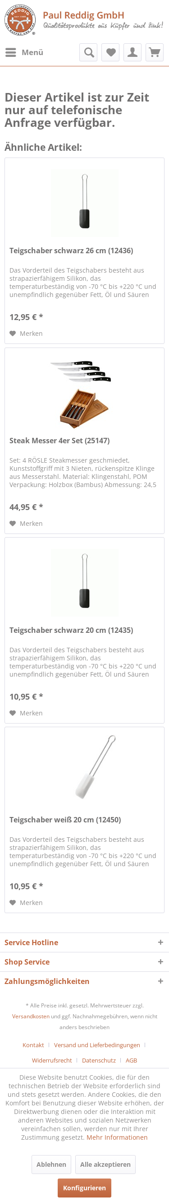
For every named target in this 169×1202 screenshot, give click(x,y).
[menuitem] (24, 52)
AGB (131, 1060)
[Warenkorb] (155, 52)
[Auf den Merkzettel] (26, 333)
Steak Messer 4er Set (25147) (59, 441)
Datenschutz (99, 1060)
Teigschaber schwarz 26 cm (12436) (71, 250)
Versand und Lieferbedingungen (97, 1045)
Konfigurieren (84, 1187)
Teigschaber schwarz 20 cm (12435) (71, 630)
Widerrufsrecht (52, 1060)
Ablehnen (51, 1164)
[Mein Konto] (132, 52)
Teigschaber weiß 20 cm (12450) (65, 820)
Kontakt (33, 1045)
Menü (24, 51)
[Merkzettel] (110, 52)
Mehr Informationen (117, 1137)
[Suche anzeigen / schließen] (88, 52)
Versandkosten (31, 1016)
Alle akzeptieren (105, 1164)
